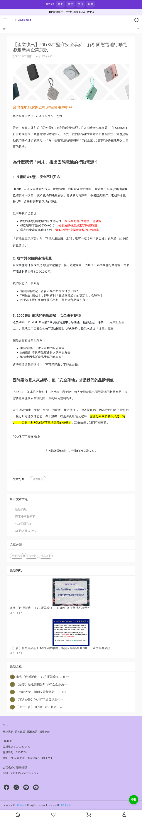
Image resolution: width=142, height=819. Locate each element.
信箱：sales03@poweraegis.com (20, 773)
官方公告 (31, 555)
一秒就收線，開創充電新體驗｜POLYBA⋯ (39, 692)
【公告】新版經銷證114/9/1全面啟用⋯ (38, 684)
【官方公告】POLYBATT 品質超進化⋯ (36, 699)
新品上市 (45, 555)
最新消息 (21, 509)
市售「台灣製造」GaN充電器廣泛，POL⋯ (39, 677)
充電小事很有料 (25, 516)
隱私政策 (32, 731)
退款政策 (20, 731)
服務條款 (44, 731)
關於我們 (8, 731)
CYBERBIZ (66, 805)
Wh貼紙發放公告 (25, 531)
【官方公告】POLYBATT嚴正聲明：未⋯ (37, 707)
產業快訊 (38, 479)
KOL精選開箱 (23, 524)
